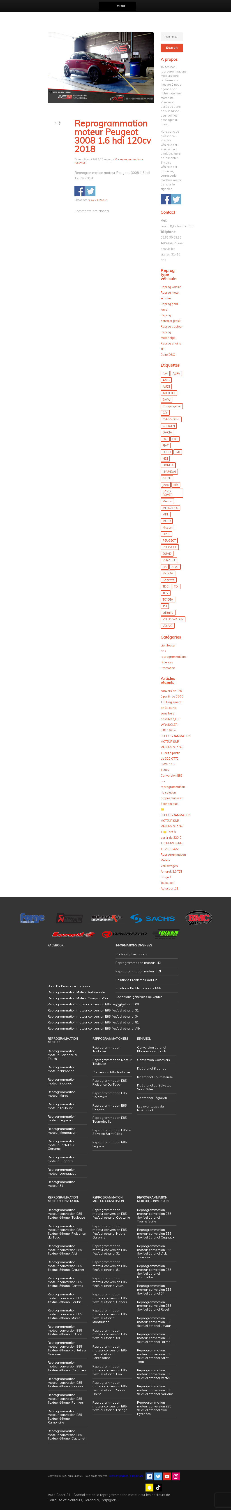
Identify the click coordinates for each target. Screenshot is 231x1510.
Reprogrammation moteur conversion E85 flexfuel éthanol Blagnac (66, 1382)
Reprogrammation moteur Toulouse (62, 1106)
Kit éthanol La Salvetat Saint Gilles (154, 1087)
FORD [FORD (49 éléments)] (167, 452)
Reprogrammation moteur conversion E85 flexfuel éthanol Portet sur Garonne (67, 1348)
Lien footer (168, 645)
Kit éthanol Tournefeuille (155, 1077)
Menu (121, 6)
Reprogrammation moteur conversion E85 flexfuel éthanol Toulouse (66, 1214)
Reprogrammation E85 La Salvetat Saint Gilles (111, 1132)
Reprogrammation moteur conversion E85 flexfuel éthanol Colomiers (67, 1366)
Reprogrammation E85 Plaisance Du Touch (109, 1082)
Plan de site (136, 1476)
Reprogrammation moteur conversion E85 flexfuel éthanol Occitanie (111, 1214)
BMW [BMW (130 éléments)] (166, 399)
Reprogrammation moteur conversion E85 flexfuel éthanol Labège (109, 1406)
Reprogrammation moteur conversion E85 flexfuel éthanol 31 (109, 1250)
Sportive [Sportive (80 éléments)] (169, 580)
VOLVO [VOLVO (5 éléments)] (168, 625)
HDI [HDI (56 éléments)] (165, 458)
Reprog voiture (171, 287)
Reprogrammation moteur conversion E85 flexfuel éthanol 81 (109, 1266)
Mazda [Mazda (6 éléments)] (167, 501)
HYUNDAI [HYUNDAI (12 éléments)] (169, 471)
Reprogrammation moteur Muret (62, 1094)
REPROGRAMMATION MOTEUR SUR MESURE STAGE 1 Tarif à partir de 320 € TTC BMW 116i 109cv (176, 753)
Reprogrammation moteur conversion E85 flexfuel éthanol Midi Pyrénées (154, 1408)
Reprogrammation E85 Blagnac (109, 1107)
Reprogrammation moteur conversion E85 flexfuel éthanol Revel (154, 1306)
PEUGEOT (101, 199)
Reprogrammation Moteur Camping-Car (78, 998)
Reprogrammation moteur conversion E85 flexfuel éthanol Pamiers (66, 1399)
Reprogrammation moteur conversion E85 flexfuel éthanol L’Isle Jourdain (154, 1251)
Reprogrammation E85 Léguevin (109, 1144)
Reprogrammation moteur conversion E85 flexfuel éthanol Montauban (109, 1316)
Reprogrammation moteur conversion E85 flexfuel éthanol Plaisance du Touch (67, 1231)
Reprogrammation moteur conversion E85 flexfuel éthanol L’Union (65, 1330)
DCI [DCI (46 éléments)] (165, 439)
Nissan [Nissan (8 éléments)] (167, 527)
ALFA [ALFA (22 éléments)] (176, 373)
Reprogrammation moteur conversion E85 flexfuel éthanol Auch (109, 1282)
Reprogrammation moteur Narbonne (62, 1069)
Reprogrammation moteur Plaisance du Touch (63, 1055)
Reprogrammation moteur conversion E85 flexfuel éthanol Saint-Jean (154, 1356)
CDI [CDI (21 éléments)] (165, 412)
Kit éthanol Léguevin (152, 1098)
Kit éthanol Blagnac (151, 1068)
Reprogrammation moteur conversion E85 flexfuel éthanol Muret (65, 1314)
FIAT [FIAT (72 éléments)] (166, 445)
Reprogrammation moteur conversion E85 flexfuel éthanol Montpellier (154, 1271)
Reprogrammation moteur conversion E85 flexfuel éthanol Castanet (66, 1435)
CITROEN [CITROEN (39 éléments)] (169, 426)
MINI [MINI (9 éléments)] (166, 514)
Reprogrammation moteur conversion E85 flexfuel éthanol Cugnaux (155, 1233)
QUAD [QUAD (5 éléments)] (167, 553)
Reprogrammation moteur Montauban (62, 1131)
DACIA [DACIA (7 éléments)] (167, 432)
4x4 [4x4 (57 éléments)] (165, 373)
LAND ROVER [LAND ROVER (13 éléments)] (168, 492)
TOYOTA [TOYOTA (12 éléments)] (168, 599)
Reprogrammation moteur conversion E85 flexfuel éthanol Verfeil (154, 1374)
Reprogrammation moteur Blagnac (62, 1081)
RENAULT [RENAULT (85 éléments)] (169, 560)
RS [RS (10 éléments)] (165, 567)
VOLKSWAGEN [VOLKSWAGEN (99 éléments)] (173, 619)
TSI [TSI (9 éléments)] (165, 606)
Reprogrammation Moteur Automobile (76, 992)
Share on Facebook (79, 191)
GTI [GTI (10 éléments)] (178, 452)
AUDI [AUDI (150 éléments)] (166, 386)
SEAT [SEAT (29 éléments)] (175, 567)
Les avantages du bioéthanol (150, 1108)
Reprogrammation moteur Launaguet (62, 1171)
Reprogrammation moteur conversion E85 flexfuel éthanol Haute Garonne (109, 1231)
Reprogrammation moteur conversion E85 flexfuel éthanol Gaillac (65, 1298)
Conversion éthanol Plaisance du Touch (151, 1049)
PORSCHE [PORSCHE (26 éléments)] (170, 547)
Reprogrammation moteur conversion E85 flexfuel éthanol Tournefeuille (154, 1215)
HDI (91, 199)
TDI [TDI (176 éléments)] (176, 586)
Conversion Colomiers (153, 1060)
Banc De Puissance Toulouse (69, 986)
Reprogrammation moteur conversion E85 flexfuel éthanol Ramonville (65, 1416)
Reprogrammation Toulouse (106, 1049)
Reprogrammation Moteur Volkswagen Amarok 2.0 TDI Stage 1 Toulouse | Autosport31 (173, 871)
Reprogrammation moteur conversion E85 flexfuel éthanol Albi (65, 1250)
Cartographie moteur (132, 954)
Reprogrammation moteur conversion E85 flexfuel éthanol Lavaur (154, 1322)
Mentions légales (118, 1476)
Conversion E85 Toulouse (111, 1072)
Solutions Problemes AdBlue (136, 980)
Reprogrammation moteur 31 (62, 1184)
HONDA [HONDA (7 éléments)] (168, 465)
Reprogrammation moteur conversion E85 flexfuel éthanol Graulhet (66, 1266)
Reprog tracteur (171, 326)
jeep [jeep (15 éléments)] (166, 485)
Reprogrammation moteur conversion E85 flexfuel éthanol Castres (65, 1282)
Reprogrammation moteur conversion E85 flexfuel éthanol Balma (154, 1338)
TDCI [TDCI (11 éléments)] (166, 586)
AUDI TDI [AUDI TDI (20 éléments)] (169, 393)
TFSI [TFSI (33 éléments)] (166, 593)
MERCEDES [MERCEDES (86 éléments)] (170, 508)
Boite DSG (168, 354)
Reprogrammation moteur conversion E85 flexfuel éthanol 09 (109, 1334)
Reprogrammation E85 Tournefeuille (109, 1120)
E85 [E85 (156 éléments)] (175, 439)
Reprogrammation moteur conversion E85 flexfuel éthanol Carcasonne (109, 1352)
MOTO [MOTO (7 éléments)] (167, 521)
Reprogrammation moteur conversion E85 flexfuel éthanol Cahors (109, 1298)
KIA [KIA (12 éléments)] (175, 485)
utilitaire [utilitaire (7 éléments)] (168, 612)
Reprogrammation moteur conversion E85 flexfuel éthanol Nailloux (155, 1390)
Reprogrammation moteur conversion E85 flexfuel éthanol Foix (109, 1370)
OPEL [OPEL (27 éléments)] (166, 534)
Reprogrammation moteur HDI (138, 963)
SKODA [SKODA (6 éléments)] (168, 573)
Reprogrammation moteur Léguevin (62, 1118)
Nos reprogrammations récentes (174, 656)
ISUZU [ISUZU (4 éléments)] (167, 478)
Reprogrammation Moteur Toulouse (112, 1062)
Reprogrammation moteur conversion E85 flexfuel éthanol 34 (154, 1289)
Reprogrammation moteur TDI (138, 971)
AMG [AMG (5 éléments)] (166, 380)
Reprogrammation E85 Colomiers (109, 1095)
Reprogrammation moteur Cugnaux (62, 1159)
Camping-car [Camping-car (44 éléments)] (172, 406)
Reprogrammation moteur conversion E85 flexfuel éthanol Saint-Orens (109, 1388)
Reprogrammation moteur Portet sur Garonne (62, 1145)
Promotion (168, 668)
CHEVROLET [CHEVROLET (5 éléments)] (171, 419)
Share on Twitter (90, 191)
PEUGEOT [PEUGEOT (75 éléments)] (169, 540)
